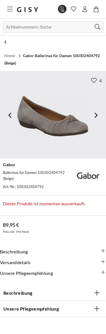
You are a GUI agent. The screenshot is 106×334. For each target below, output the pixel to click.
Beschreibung (53, 252)
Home (9, 55)
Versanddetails (53, 262)
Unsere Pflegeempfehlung (53, 273)
